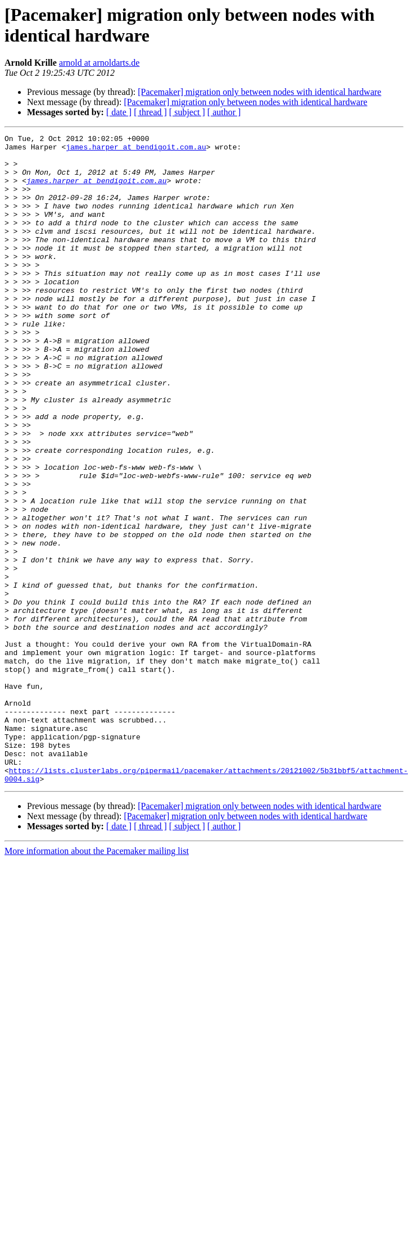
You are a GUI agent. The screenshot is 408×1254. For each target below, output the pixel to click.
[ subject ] (187, 112)
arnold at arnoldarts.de (99, 62)
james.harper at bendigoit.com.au (136, 150)
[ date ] (119, 112)
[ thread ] (150, 112)
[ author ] (224, 112)
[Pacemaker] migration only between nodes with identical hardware (259, 92)
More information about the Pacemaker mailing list (96, 980)
